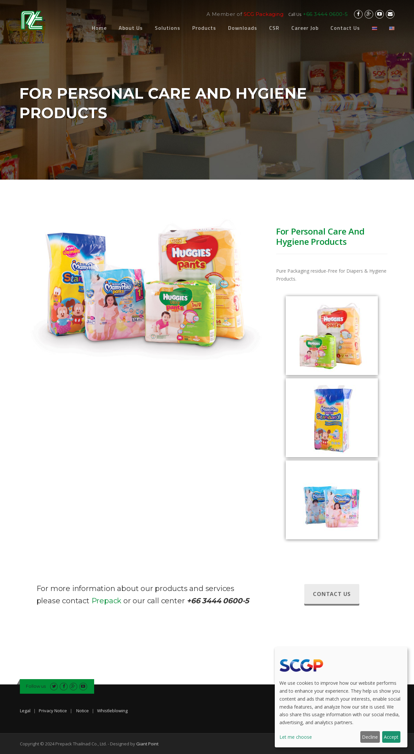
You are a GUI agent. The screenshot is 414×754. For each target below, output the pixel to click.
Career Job (305, 28)
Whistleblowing (112, 711)
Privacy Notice (53, 711)
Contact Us (345, 28)
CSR (274, 28)
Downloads (242, 28)
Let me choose (295, 737)
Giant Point (147, 744)
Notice (82, 711)
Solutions (167, 28)
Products (204, 28)
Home (99, 28)
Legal (25, 711)
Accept (391, 737)
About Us (131, 28)
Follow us (36, 686)
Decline (370, 737)
